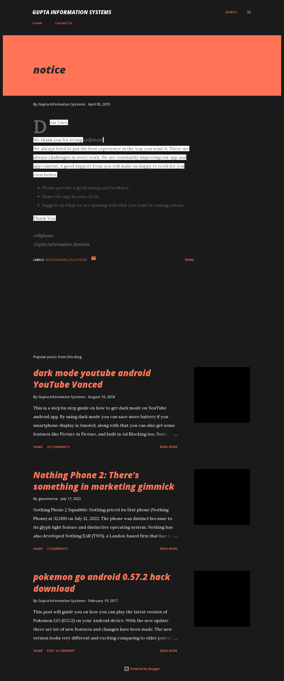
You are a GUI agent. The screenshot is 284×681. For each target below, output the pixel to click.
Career (37, 23)
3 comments (57, 549)
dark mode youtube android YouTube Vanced (92, 378)
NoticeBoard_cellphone (66, 260)
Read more (169, 447)
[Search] (231, 12)
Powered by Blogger (142, 669)
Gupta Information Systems (71, 12)
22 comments (58, 447)
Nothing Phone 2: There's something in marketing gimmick (103, 480)
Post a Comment (61, 651)
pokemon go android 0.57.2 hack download (101, 582)
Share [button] (189, 260)
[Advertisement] (106, 300)
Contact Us (63, 23)
